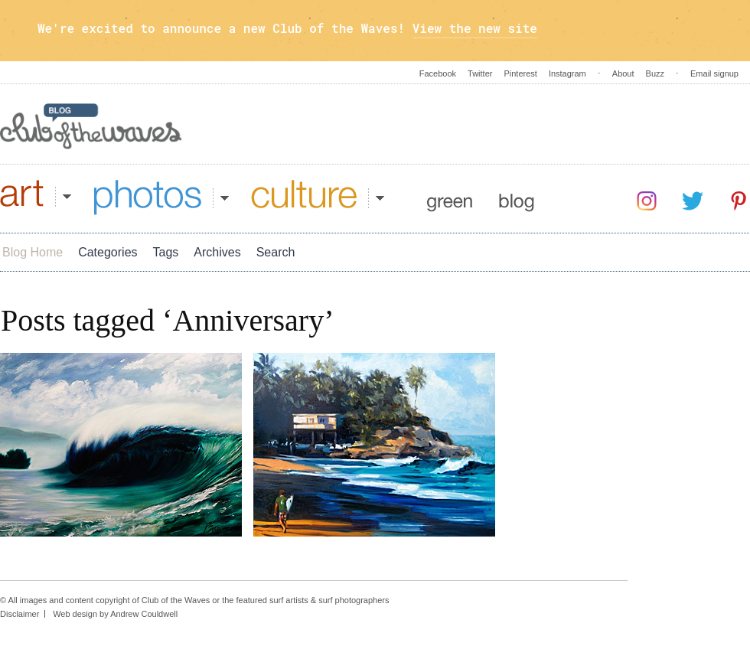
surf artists (288, 600)
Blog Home (32, 252)
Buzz (655, 73)
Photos (161, 197)
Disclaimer (19, 613)
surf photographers (353, 600)
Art (35, 197)
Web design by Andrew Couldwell (115, 613)
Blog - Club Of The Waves (91, 126)
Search (275, 252)
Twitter (480, 73)
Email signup (714, 73)
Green (449, 197)
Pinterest (520, 73)
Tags (166, 252)
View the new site (474, 28)
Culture (317, 197)
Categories (107, 252)
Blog (516, 197)
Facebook (437, 73)
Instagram (567, 73)
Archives (217, 252)
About (623, 73)
